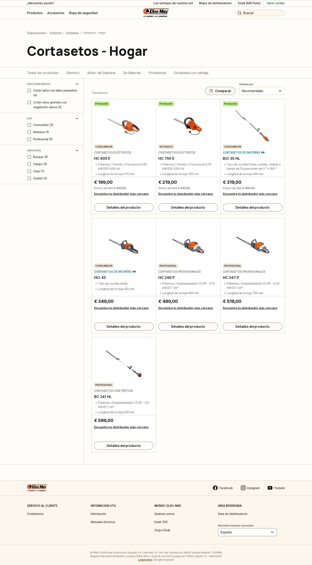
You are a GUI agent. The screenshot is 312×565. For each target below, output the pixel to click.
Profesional (157, 70)
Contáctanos (35, 510)
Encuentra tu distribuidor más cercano (121, 190)
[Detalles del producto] (123, 204)
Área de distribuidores (232, 510)
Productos (56, 29)
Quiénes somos (164, 510)
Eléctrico (72, 70)
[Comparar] (220, 88)
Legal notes (145, 556)
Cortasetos (72, 29)
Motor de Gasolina (101, 70)
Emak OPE (161, 518)
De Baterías (132, 70)
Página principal (36, 29)
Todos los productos (42, 70)
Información (98, 510)
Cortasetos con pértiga (191, 70)
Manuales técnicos (103, 518)
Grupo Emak (162, 527)
